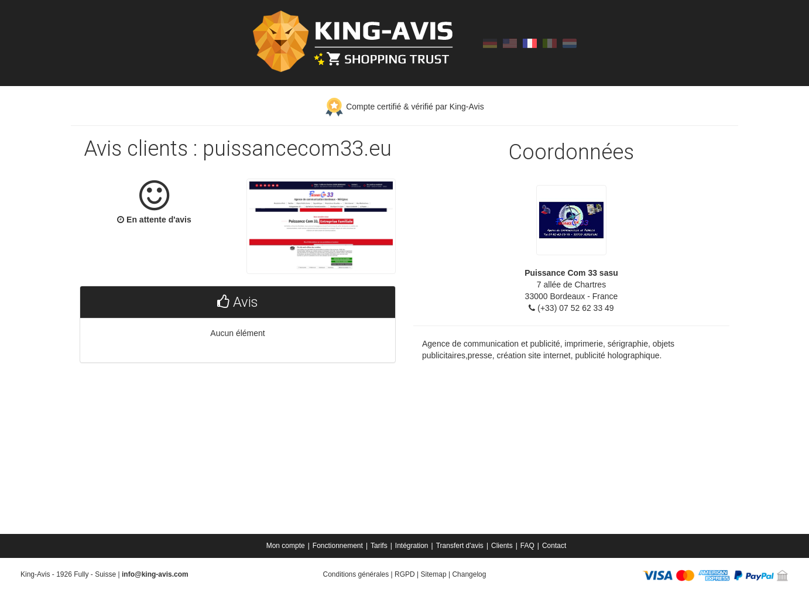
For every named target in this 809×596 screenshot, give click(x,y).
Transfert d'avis (460, 546)
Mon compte (285, 546)
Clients (502, 546)
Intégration (412, 546)
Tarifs (379, 546)
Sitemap (434, 574)
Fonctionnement (338, 546)
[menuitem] (286, 546)
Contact (554, 546)
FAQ (527, 546)
